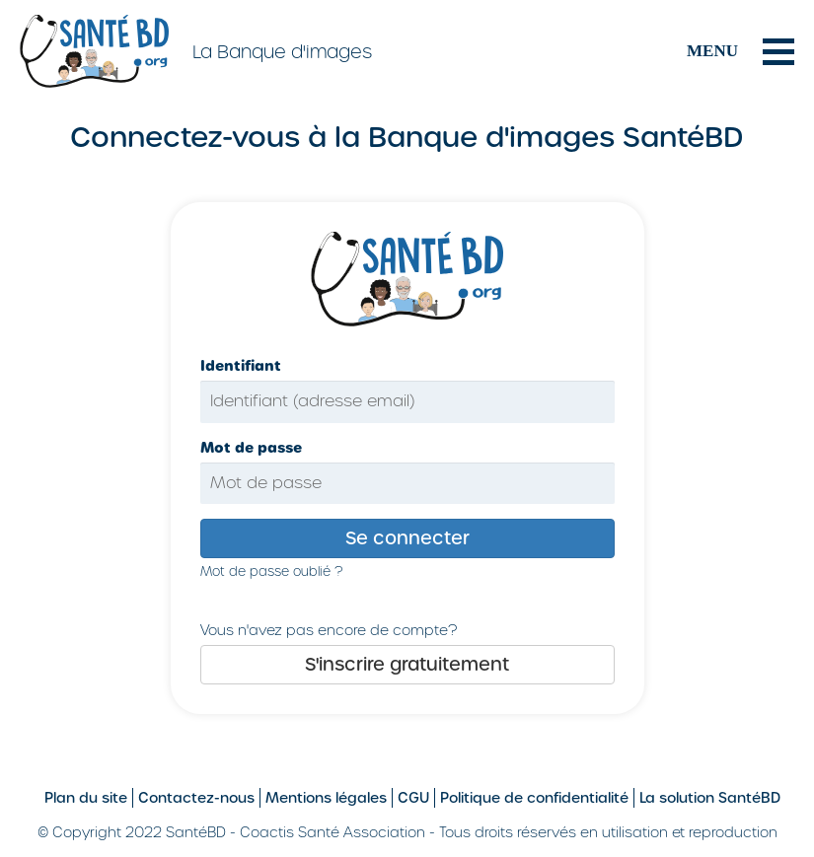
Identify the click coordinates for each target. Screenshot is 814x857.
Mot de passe (251, 448)
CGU (413, 798)
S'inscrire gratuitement (407, 664)
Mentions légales (326, 798)
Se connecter (407, 538)
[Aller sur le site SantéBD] (97, 50)
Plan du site (85, 798)
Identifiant (240, 366)
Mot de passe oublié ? (271, 571)
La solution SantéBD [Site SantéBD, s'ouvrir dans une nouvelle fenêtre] (709, 798)
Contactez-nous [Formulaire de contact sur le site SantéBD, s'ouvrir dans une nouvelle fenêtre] (196, 798)
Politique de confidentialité (534, 798)
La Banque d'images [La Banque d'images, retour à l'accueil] (282, 51)
